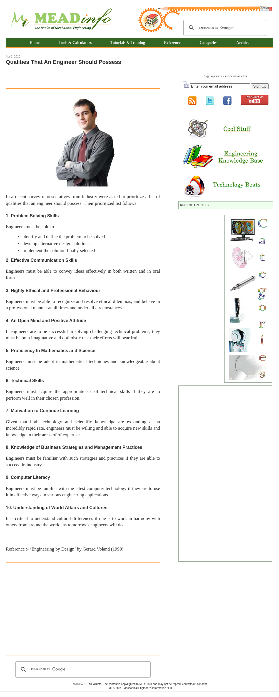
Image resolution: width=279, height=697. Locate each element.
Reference (172, 43)
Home (34, 43)
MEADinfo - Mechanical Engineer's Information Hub (140, 687)
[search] (223, 27)
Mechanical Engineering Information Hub (61, 20)
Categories (208, 43)
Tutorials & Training (127, 43)
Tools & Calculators (76, 43)
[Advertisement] (71, 77)
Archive (242, 43)
